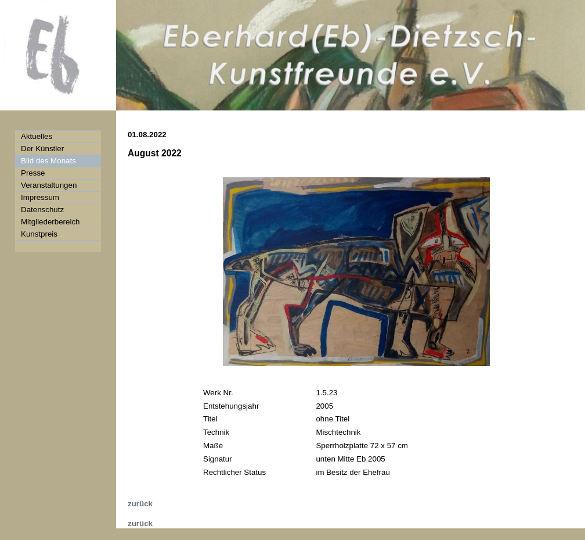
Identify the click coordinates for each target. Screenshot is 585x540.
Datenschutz (42, 209)
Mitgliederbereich (50, 221)
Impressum (40, 197)
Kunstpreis (39, 234)
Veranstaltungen (49, 185)
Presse (33, 173)
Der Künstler (42, 148)
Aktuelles (36, 136)
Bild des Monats (48, 160)
